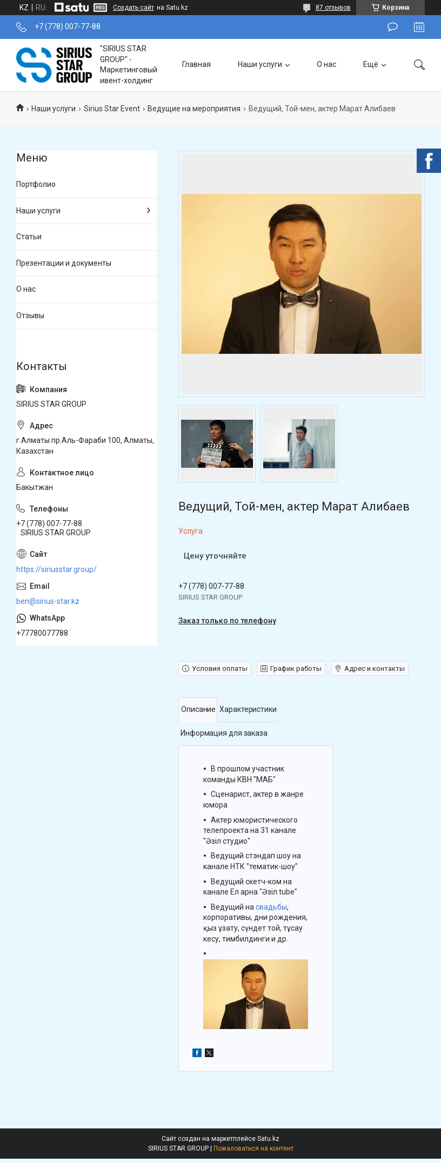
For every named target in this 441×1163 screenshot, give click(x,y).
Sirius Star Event (112, 108)
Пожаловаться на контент (253, 1148)
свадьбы (271, 907)
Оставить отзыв (392, 27)
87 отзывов (333, 7)
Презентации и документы (63, 263)
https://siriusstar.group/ (56, 569)
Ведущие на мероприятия (194, 108)
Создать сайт (133, 7)
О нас (326, 64)
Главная (196, 64)
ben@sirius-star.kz (47, 601)
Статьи (29, 236)
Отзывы (30, 315)
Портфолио (36, 184)
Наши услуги (260, 64)
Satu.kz (268, 1138)
